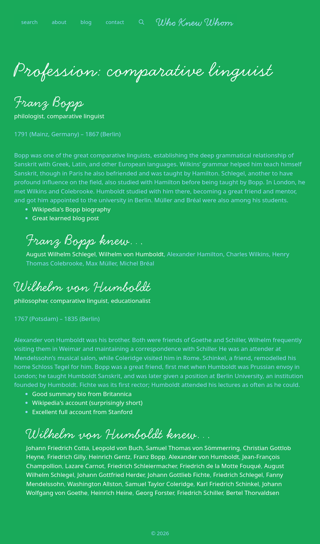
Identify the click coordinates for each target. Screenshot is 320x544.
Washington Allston (94, 484)
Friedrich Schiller (200, 493)
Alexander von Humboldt (203, 457)
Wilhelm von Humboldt (131, 254)
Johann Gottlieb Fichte (179, 475)
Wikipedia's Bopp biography (71, 209)
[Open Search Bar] (141, 22)
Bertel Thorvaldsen (252, 493)
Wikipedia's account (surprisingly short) (87, 403)
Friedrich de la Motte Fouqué (220, 466)
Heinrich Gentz (109, 457)
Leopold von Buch (117, 448)
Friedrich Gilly (66, 457)
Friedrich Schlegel (238, 475)
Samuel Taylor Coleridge (159, 484)
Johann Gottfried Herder (110, 475)
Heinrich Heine (111, 493)
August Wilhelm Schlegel (61, 254)
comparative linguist (76, 116)
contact (115, 21)
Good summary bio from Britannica (82, 394)
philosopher (30, 301)
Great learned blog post (65, 218)
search (29, 21)
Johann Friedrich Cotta (57, 448)
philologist (29, 116)
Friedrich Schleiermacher (142, 466)
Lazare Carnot (84, 466)
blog (86, 21)
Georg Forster (155, 493)
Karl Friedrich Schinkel (228, 484)
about (59, 21)
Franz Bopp (48, 102)
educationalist (130, 301)
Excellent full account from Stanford (82, 412)
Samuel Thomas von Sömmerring (193, 448)
